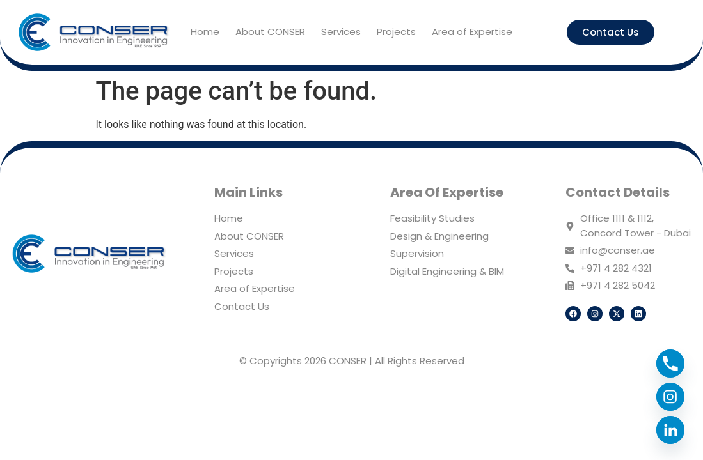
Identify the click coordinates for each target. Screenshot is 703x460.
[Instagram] (670, 397)
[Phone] (670, 363)
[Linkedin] (670, 430)
